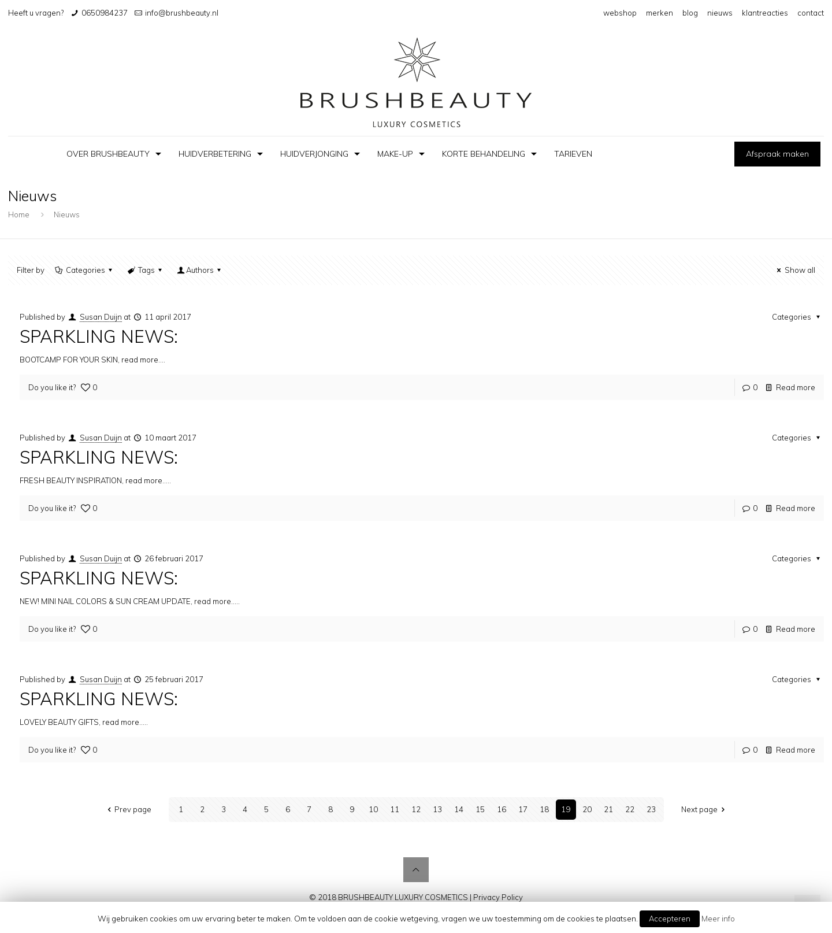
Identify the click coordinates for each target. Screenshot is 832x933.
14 (458, 809)
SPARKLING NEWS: (99, 336)
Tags (145, 270)
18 (544, 809)
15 (480, 809)
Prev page (127, 809)
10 (373, 809)
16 (501, 809)
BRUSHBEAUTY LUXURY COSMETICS (403, 897)
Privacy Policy (498, 897)
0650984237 (104, 12)
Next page (704, 809)
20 (587, 809)
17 (523, 809)
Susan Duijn (101, 316)
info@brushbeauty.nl (181, 12)
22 (629, 809)
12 (416, 809)
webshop (620, 12)
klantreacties (765, 12)
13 (437, 809)
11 (394, 809)
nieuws (720, 12)
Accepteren (669, 918)
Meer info (718, 918)
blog (690, 12)
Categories (84, 270)
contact (810, 12)
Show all (794, 270)
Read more (795, 387)
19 (565, 809)
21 (608, 809)
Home (18, 214)
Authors (200, 270)
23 (651, 809)
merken (659, 12)
